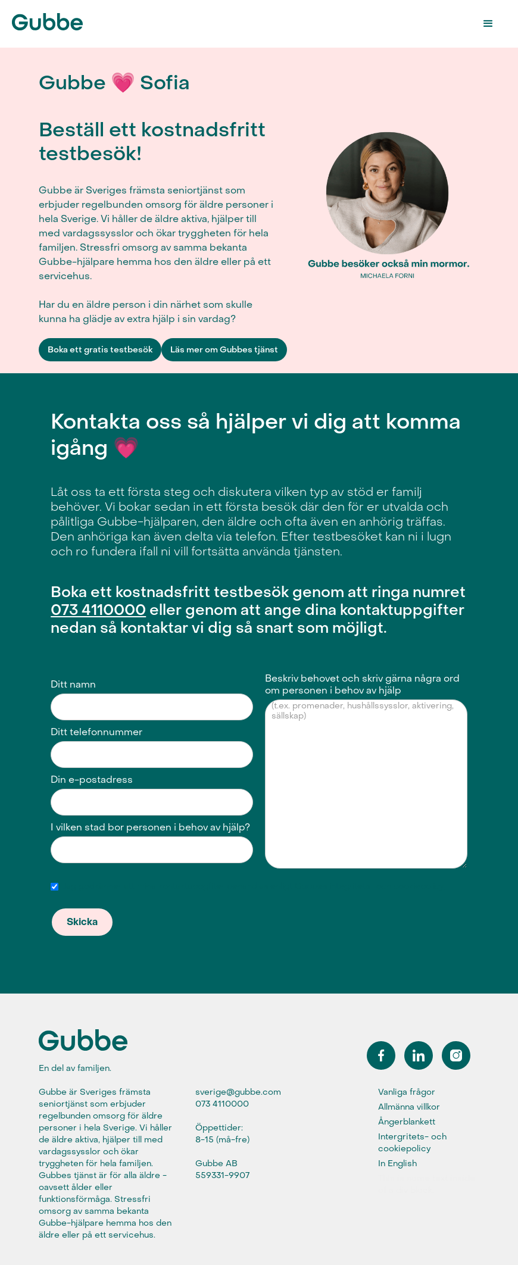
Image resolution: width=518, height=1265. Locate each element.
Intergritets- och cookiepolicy (412, 1142)
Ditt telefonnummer (96, 732)
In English (397, 1163)
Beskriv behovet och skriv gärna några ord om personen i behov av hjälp (362, 684)
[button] (488, 24)
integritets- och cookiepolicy (386, 886)
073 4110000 (98, 610)
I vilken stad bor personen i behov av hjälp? (150, 827)
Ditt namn (73, 685)
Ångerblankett (406, 1121)
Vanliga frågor (406, 1092)
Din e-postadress (92, 780)
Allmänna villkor (409, 1107)
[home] (56, 19)
